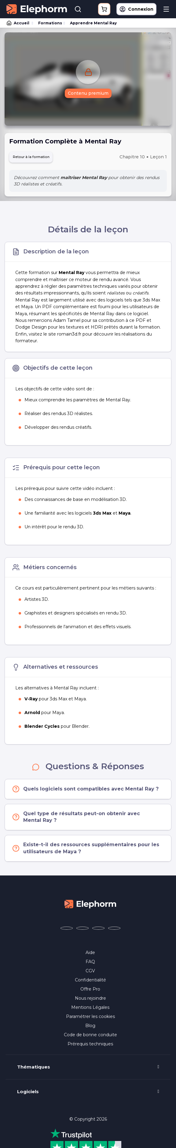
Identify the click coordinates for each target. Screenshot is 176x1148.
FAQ (90, 963)
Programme (88, 1141)
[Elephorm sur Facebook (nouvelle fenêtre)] (67, 929)
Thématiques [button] (33, 1069)
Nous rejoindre (90, 1000)
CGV (90, 972)
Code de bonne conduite (90, 1036)
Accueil (18, 23)
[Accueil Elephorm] (90, 905)
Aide (90, 954)
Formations (50, 23)
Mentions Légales (90, 1009)
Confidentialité (90, 981)
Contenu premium (88, 93)
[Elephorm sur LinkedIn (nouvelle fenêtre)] (114, 929)
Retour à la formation (36, 157)
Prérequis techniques (90, 1045)
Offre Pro (90, 991)
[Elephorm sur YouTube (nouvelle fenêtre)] (98, 929)
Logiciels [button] (28, 1093)
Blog (90, 1027)
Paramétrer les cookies (90, 1018)
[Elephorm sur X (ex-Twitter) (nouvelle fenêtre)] (82, 929)
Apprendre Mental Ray (93, 23)
